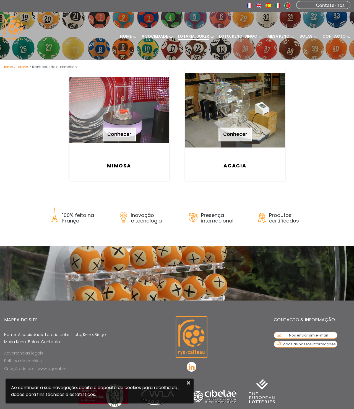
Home (8, 66)
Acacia (234, 165)
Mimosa (119, 165)
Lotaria (22, 66)
